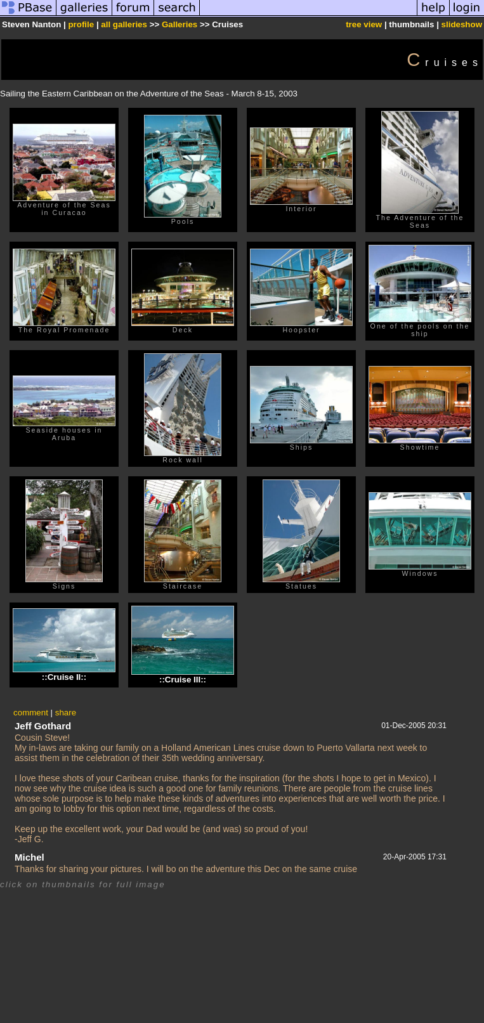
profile (81, 24)
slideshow (461, 24)
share (65, 712)
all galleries (124, 24)
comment (30, 712)
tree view (364, 24)
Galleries (179, 24)
